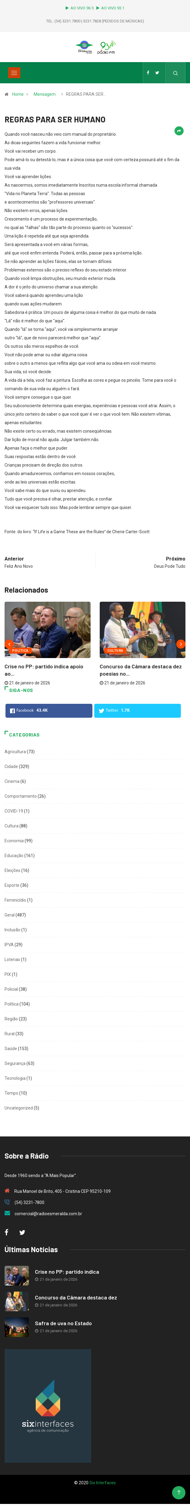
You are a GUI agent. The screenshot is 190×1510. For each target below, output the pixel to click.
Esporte (12, 885)
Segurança (15, 1063)
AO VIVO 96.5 (80, 8)
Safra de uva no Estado (63, 1323)
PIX (8, 974)
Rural (10, 1033)
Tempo (11, 1093)
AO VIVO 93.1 (110, 8)
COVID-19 (14, 811)
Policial (11, 989)
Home (18, 94)
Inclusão (12, 929)
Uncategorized (19, 1108)
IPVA (9, 944)
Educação (14, 855)
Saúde (11, 1048)
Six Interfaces (102, 1482)
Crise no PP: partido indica (67, 1271)
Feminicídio (15, 900)
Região (11, 1018)
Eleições (12, 870)
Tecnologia (15, 1078)
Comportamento (21, 796)
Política (20, 651)
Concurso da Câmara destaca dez (76, 1297)
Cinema (12, 781)
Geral (10, 915)
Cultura (115, 651)
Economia (14, 840)
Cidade (11, 766)
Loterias (12, 959)
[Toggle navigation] (14, 72)
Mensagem (45, 94)
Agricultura (15, 751)
